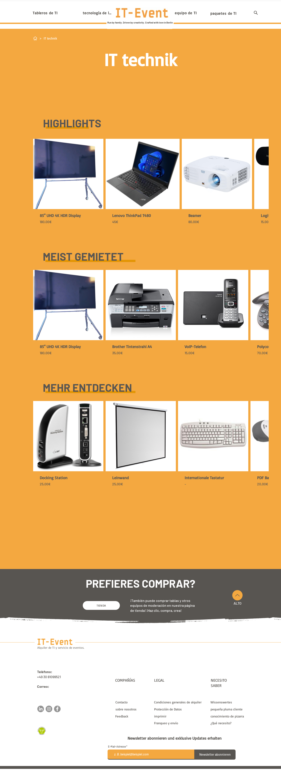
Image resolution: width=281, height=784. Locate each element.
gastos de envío (184, 770)
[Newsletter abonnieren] (215, 755)
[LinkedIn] (40, 709)
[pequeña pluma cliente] (228, 709)
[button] (255, 12)
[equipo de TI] (186, 12)
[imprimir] (179, 716)
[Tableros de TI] (45, 12)
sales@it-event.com (52, 691)
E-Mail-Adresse (117, 746)
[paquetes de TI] (223, 13)
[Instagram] (49, 709)
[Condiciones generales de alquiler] (179, 702)
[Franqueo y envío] (179, 722)
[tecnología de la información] (98, 12)
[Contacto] (132, 702)
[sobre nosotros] (132, 709)
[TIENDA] (101, 605)
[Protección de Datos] (179, 709)
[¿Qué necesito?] (228, 722)
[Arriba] (237, 595)
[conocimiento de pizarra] (228, 716)
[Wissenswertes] (228, 702)
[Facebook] (57, 709)
